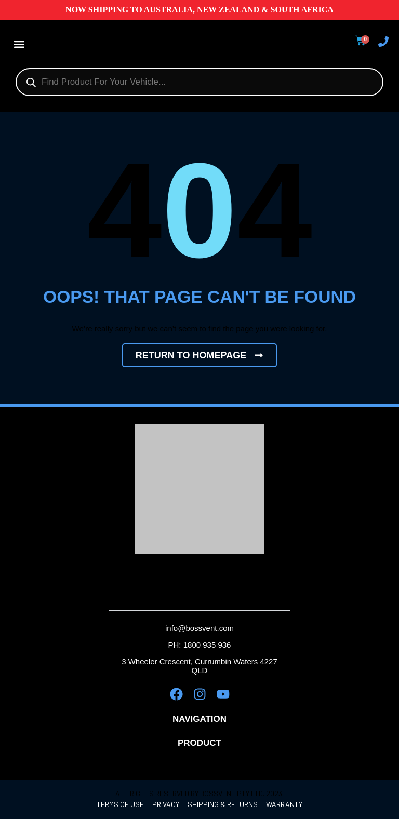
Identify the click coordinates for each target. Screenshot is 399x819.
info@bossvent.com (199, 628)
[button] (19, 43)
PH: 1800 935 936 (199, 644)
